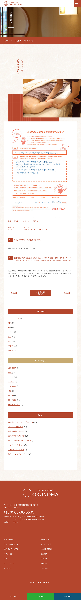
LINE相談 (44, 568)
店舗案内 (44, 554)
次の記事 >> (68, 293)
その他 (10, 332)
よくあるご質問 (46, 549)
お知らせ (44, 558)
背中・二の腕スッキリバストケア (20, 440)
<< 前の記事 (13, 293)
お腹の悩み (12, 368)
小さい (10, 346)
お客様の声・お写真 (21, 41)
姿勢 (10, 372)
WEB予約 (7, 568)
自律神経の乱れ (14, 404)
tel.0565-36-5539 (19, 512)
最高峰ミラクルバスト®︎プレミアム (20, 422)
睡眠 (10, 391)
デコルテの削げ (14, 318)
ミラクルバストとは (11, 544)
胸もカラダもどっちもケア (17, 454)
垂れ (10, 341)
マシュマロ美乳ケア (15, 426)
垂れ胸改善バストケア (16, 436)
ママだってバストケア (16, 445)
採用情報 (44, 563)
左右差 (10, 350)
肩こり (10, 395)
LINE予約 (40, 596)
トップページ (8, 41)
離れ (10, 323)
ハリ (9, 336)
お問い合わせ (9, 563)
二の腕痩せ (12, 386)
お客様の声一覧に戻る (40, 293)
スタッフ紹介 (8, 554)
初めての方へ (46, 539)
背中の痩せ (12, 400)
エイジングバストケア (16, 449)
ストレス (11, 382)
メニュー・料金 (46, 544)
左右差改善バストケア (16, 431)
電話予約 (67, 596)
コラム (6, 558)
